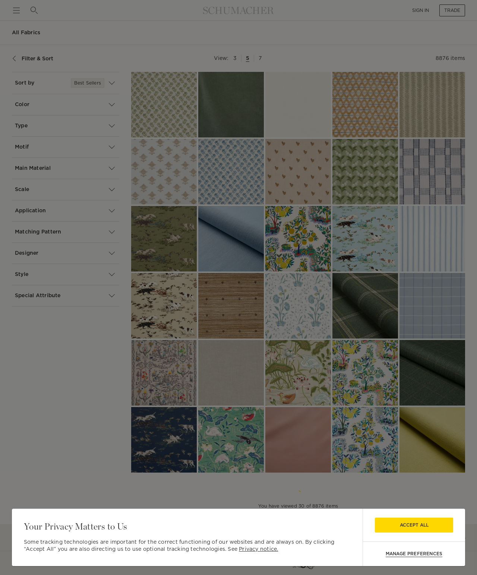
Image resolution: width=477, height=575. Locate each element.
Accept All (414, 525)
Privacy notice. (258, 549)
